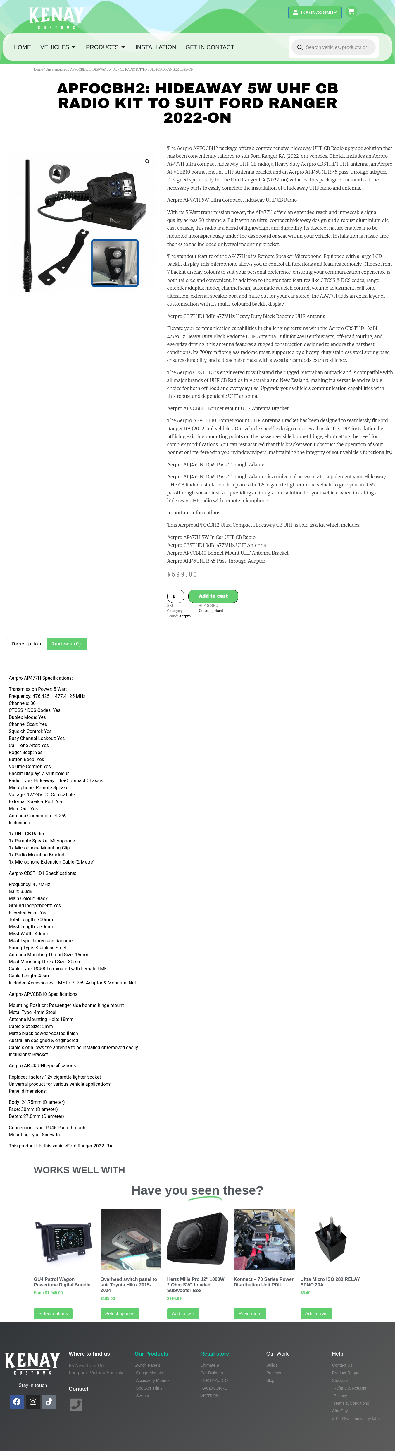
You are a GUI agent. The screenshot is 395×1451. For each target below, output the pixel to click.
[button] (147, 161)
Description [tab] (26, 644)
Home (38, 69)
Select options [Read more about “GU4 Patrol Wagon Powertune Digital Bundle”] (53, 1313)
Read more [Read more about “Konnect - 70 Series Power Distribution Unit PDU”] (250, 1313)
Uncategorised (56, 69)
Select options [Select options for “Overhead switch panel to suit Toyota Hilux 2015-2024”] (120, 1313)
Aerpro (185, 616)
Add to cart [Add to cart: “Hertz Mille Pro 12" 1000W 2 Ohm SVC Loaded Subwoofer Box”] (183, 1313)
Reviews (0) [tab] (66, 644)
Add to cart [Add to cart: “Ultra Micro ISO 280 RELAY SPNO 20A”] (316, 1313)
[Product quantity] (175, 596)
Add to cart (213, 596)
